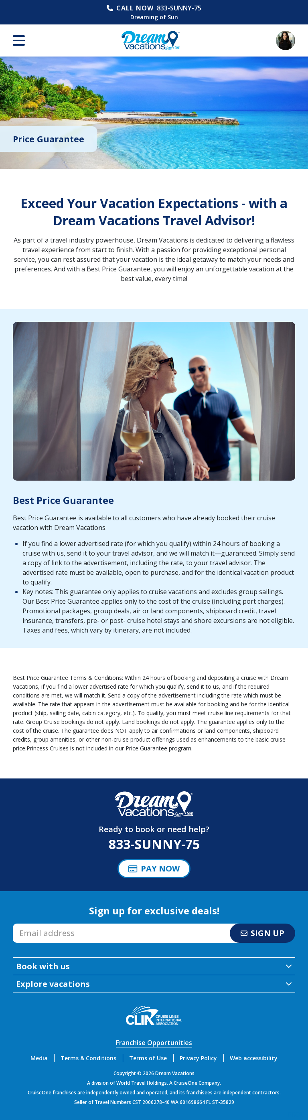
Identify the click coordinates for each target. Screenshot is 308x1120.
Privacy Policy (198, 1058)
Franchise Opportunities (154, 1042)
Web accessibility (254, 1058)
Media (39, 1058)
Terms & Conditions (88, 1058)
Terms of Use (148, 1058)
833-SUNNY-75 (179, 8)
